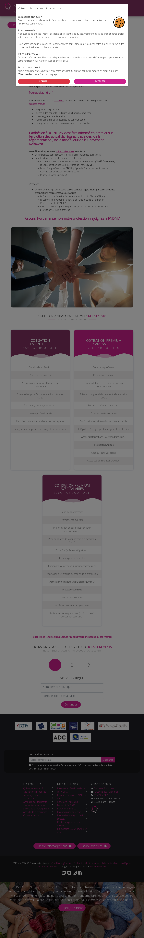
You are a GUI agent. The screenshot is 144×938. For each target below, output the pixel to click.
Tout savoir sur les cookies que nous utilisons (58, 37)
